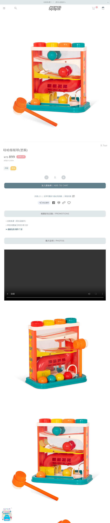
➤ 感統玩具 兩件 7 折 (14, 229)
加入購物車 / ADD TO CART (55, 185)
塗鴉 (13, 168)
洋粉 (6, 168)
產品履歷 (44, 202)
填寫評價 (69, 196)
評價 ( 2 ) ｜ (39, 196)
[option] (54, 77)
